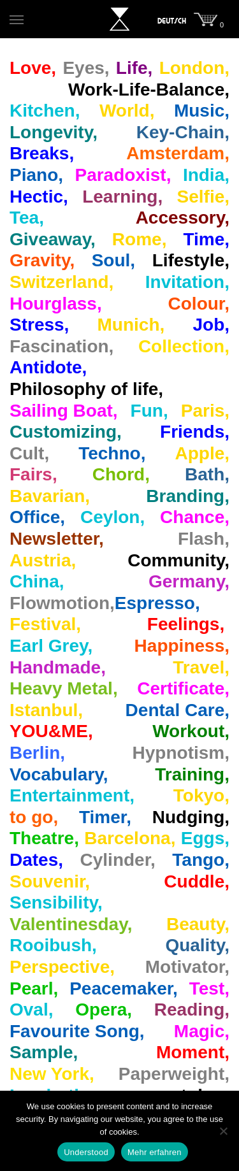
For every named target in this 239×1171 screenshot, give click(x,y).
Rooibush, (53, 945)
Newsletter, (57, 539)
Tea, (27, 217)
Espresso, (157, 603)
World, (127, 110)
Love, (33, 68)
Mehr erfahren (154, 1152)
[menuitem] (171, 21)
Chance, (194, 517)
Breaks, (42, 153)
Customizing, (66, 432)
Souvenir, (50, 881)
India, (206, 175)
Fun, (149, 410)
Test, (209, 988)
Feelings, (185, 624)
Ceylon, (112, 517)
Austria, (43, 560)
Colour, (198, 303)
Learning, (122, 196)
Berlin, (37, 753)
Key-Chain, (182, 132)
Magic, (201, 1031)
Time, (206, 239)
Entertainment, (72, 795)
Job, (210, 324)
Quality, (197, 945)
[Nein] (223, 1130)
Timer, (105, 817)
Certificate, (183, 688)
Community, (178, 560)
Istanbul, (46, 710)
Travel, (201, 667)
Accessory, (182, 217)
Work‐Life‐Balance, (148, 89)
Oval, (31, 1009)
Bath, (207, 474)
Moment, (192, 1052)
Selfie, (203, 196)
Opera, (103, 1009)
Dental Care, (177, 710)
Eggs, (205, 838)
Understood (86, 1152)
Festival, (45, 624)
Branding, (187, 496)
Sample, (44, 1052)
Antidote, (48, 367)
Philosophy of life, (86, 389)
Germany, (188, 581)
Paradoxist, (123, 175)
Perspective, (62, 967)
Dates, (36, 860)
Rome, (139, 239)
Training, (192, 774)
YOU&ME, (51, 731)
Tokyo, (201, 795)
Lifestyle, (190, 260)
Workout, (190, 731)
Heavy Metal (61, 688)
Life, (134, 68)
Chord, (121, 474)
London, (194, 68)
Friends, (194, 432)
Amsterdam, (177, 153)
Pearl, (34, 988)
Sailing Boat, (64, 410)
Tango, (200, 860)
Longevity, (54, 132)
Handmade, (58, 667)
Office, (37, 517)
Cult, (29, 453)
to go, (34, 817)
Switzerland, (61, 282)
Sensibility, (56, 902)
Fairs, (33, 474)
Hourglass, (56, 303)
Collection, (183, 346)
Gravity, (42, 260)
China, (37, 581)
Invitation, (187, 282)
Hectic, (39, 196)
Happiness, (181, 646)
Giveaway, (53, 239)
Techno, (111, 453)
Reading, (191, 1009)
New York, (52, 1074)
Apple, (202, 453)
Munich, (131, 324)
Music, (201, 110)
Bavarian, (50, 496)
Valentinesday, (71, 924)
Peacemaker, (123, 988)
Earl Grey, (51, 646)
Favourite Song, (77, 1031)
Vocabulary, (59, 774)
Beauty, (197, 924)
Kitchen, (45, 110)
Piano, (36, 175)
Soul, (113, 260)
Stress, (39, 324)
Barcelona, (129, 838)
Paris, (205, 410)
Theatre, (44, 838)
